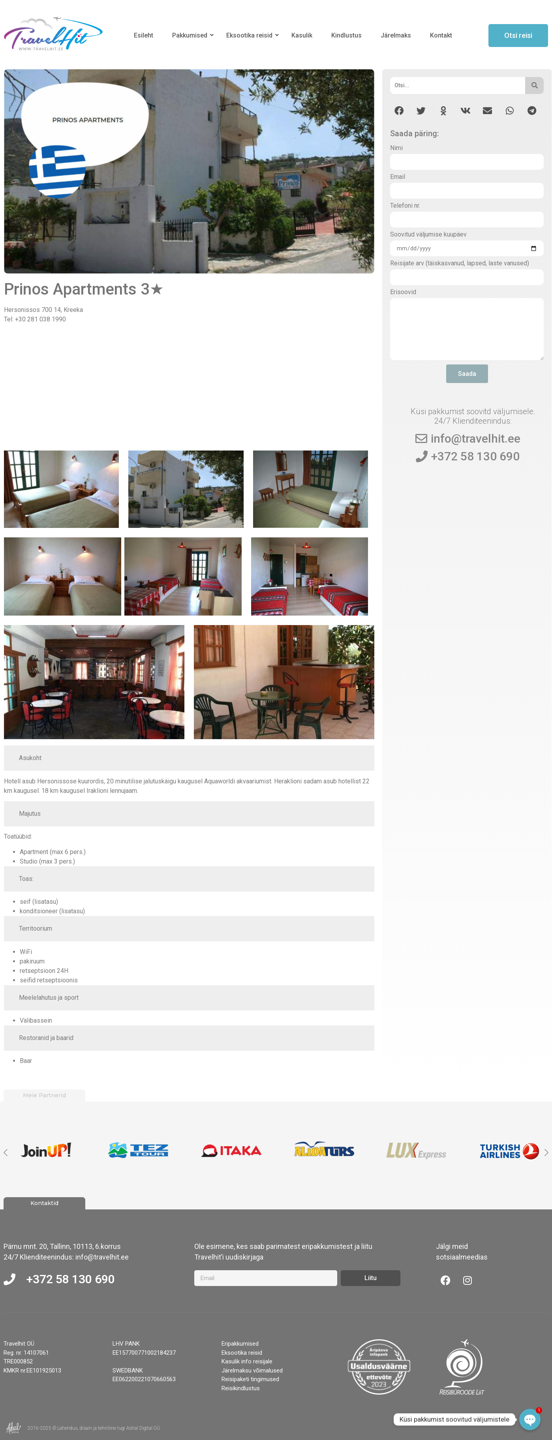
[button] (399, 111)
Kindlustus (346, 35)
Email (397, 177)
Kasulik (301, 35)
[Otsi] (457, 85)
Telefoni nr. (405, 206)
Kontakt (441, 35)
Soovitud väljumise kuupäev (428, 234)
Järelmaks (396, 35)
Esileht (143, 35)
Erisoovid (403, 292)
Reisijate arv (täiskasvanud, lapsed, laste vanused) (459, 263)
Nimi (396, 148)
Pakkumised (191, 35)
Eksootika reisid (250, 35)
